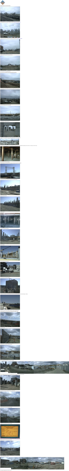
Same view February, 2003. (19, 38)
